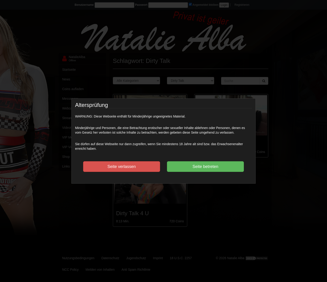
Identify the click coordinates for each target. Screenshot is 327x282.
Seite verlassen (121, 166)
